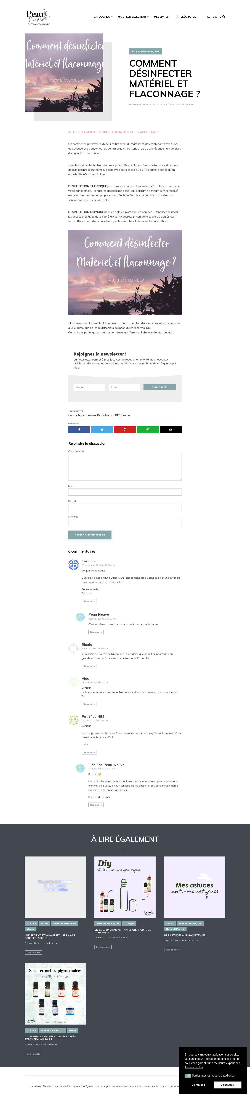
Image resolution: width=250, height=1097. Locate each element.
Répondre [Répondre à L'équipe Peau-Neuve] (96, 804)
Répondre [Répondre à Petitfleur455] (89, 752)
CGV (97, 1086)
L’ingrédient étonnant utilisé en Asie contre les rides (50, 937)
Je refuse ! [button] (198, 1084)
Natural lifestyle (175, 929)
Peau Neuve (98, 614)
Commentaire (76, 451)
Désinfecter (105, 415)
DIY (117, 415)
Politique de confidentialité (142, 1086)
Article (44, 923)
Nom (72, 486)
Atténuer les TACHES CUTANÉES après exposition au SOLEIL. (50, 1038)
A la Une (31, 923)
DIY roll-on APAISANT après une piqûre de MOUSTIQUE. (122, 931)
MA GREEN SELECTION (132, 16)
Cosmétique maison (82, 415)
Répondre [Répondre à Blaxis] (89, 666)
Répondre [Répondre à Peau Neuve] (96, 632)
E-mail (73, 501)
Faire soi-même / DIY (145, 51)
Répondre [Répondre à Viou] (89, 704)
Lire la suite (33, 952)
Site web (73, 516)
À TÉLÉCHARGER (187, 16)
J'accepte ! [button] (227, 1084)
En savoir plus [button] (194, 1067)
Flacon (125, 415)
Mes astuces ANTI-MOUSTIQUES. (185, 935)
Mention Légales (84, 1086)
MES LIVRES (161, 16)
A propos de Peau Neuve (114, 1086)
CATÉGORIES (102, 16)
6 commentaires (138, 104)
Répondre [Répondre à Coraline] (89, 601)
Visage (30, 929)
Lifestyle (129, 923)
